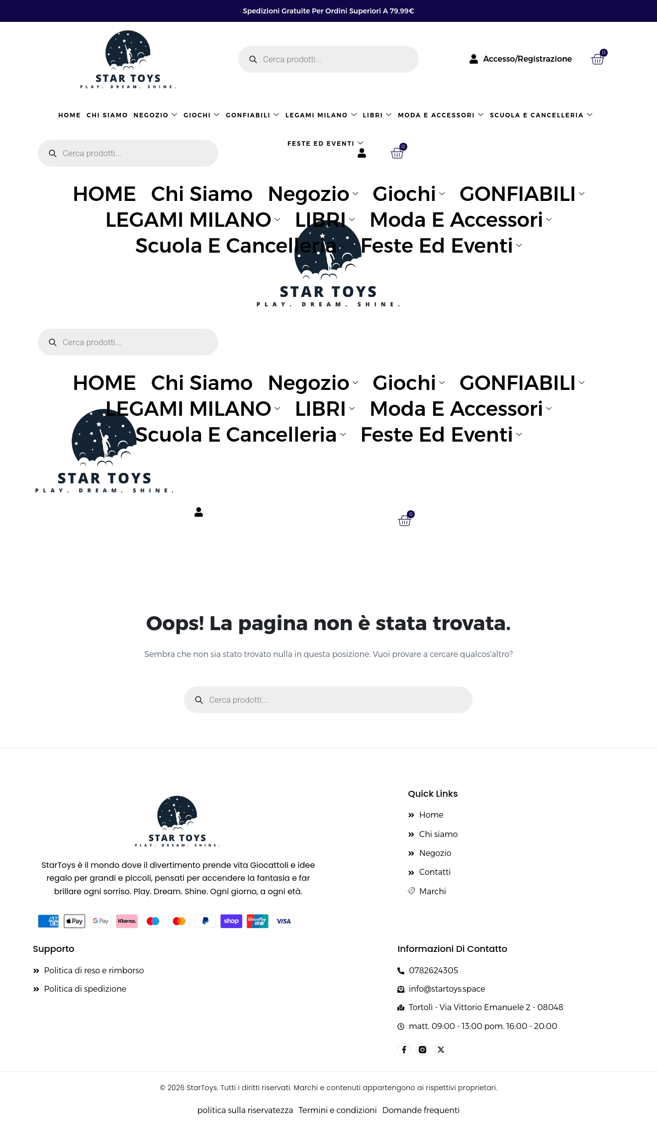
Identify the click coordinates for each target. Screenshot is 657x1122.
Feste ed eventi (325, 143)
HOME (69, 115)
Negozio (156, 115)
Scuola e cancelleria (541, 115)
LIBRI (378, 115)
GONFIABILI (253, 115)
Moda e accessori (441, 115)
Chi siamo (107, 115)
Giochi (202, 115)
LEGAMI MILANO (321, 115)
